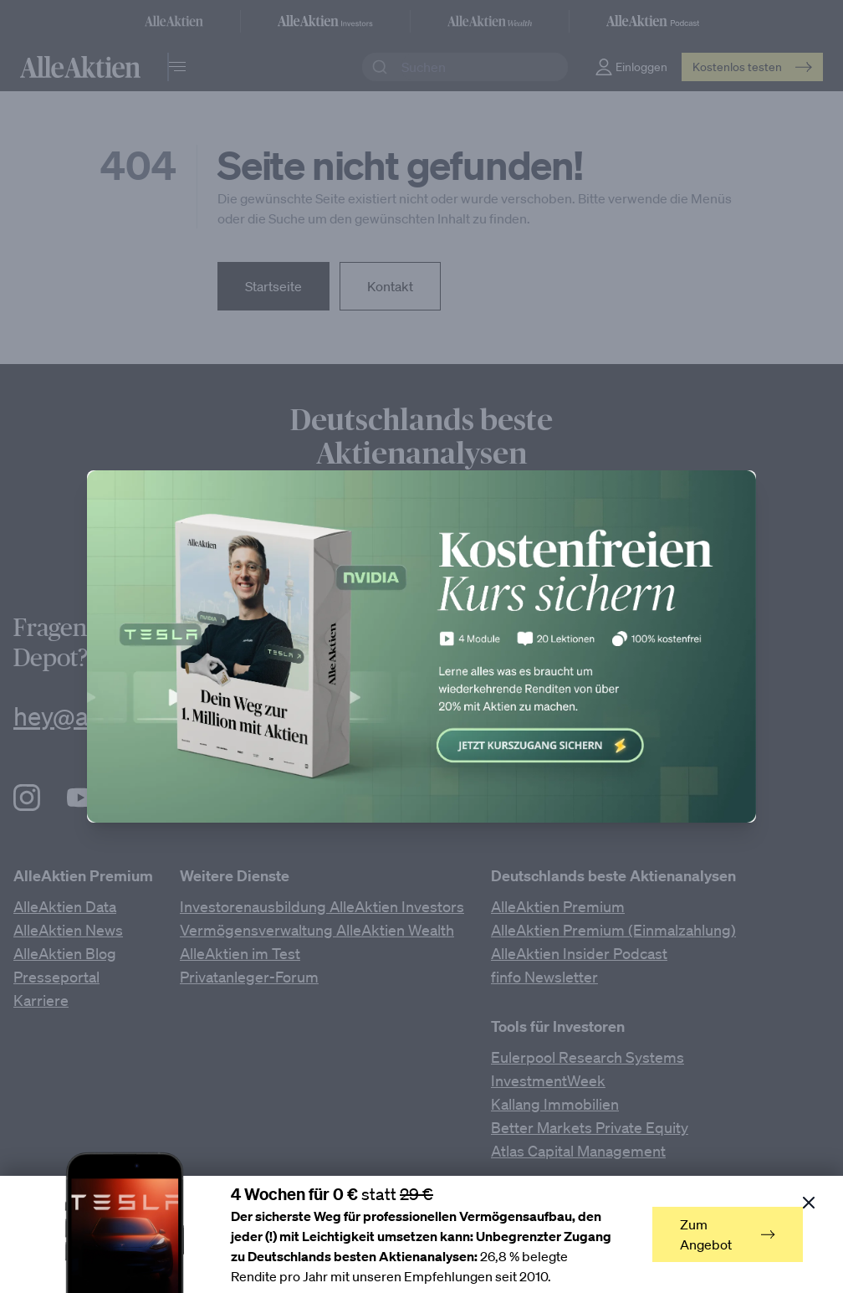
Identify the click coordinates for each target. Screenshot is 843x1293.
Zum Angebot (727, 1234)
